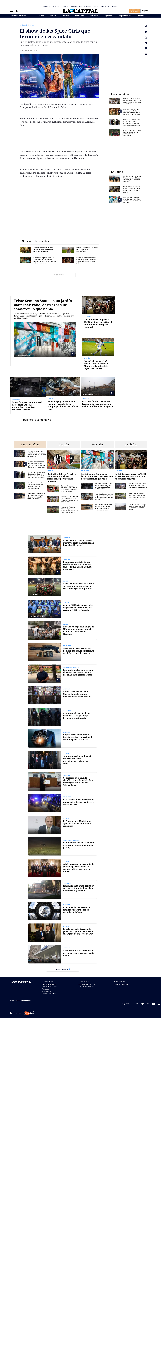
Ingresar (145, 11)
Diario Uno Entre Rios (49, 983)
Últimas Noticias (18, 16)
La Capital (23, 24)
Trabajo (65, 6)
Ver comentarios (59, 274)
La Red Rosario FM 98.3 (86, 980)
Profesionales (76, 6)
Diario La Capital (47, 978)
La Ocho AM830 (83, 978)
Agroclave (109, 16)
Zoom (33, 24)
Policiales (94, 16)
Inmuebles (47, 6)
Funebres (88, 6)
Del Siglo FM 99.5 (120, 978)
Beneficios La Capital (102, 6)
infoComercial (46, 988)
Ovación (65, 16)
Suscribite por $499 (134, 10)
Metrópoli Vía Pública (49, 990)
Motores (56, 6)
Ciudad (41, 16)
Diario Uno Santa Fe (49, 980)
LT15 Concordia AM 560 (86, 983)
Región (53, 16)
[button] (11, 11)
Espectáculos (125, 16)
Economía (79, 16)
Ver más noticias (61, 965)
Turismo (115, 6)
